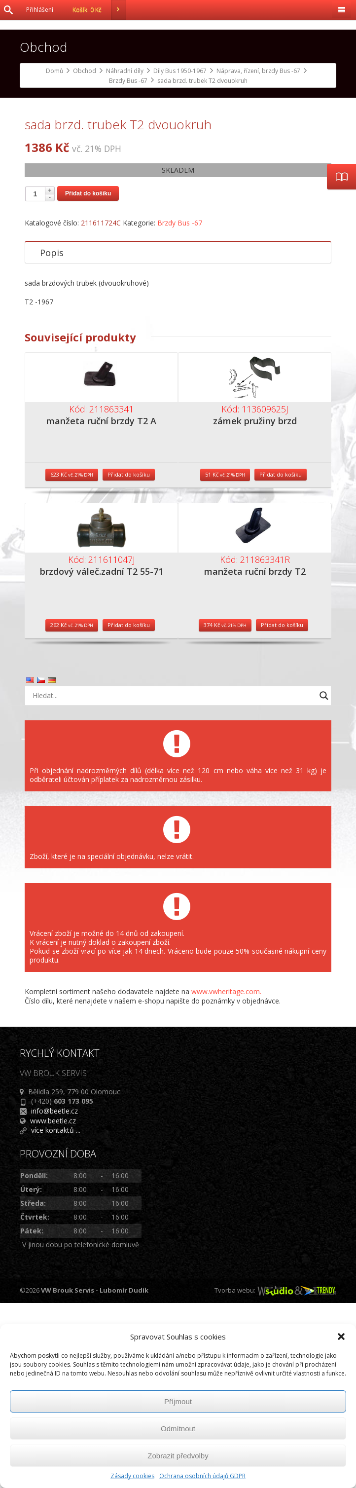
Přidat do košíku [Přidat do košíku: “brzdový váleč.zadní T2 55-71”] (128, 810)
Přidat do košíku (88, 378)
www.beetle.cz (53, 1305)
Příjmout (178, 1401)
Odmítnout (178, 1428)
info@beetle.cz (54, 1296)
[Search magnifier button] (324, 881)
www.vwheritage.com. (226, 1176)
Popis (52, 438)
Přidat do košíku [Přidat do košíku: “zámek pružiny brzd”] (280, 659)
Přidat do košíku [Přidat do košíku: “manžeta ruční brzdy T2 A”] (128, 659)
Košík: (99, 10)
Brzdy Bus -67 (179, 407)
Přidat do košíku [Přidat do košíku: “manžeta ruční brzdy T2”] (282, 810)
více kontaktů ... (55, 1315)
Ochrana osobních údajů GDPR (202, 1476)
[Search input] (172, 881)
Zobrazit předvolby (177, 1455)
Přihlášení (39, 9)
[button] (341, 1336)
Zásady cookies (132, 1476)
